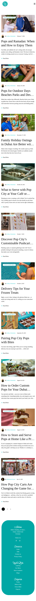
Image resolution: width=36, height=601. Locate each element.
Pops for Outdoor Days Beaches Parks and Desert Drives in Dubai (17, 93)
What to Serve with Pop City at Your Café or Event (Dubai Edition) (16, 192)
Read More (5, 58)
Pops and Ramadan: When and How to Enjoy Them (18, 43)
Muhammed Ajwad (11, 479)
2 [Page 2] (7, 509)
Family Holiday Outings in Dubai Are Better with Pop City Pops (16, 142)
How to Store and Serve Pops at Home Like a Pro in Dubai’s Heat (17, 437)
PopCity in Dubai (21, 460)
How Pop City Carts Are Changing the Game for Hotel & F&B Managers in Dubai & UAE (16, 486)
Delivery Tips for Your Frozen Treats (15, 290)
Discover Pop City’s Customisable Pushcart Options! (15, 241)
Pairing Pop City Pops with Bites (15, 340)
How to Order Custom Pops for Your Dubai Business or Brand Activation (15, 387)
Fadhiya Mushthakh (11, 36)
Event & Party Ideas (9, 17)
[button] (29, 3)
